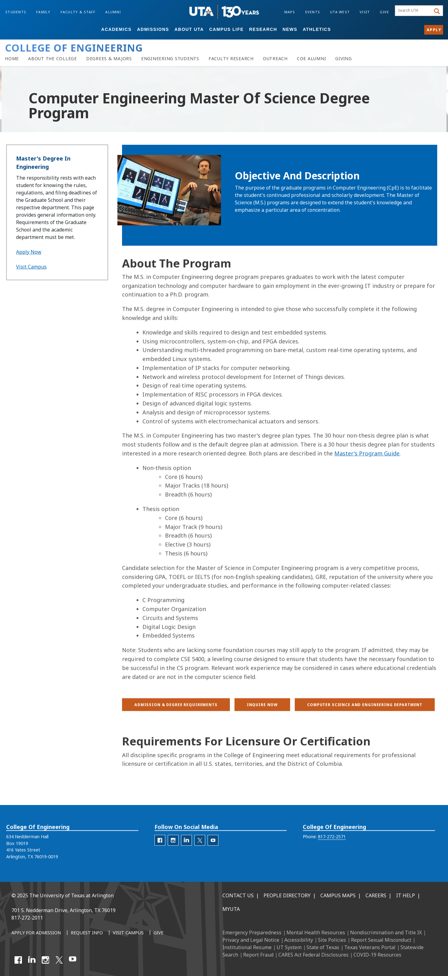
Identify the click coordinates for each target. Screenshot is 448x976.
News (289, 29)
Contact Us (238, 895)
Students (15, 12)
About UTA (189, 29)
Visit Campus (31, 266)
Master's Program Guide (366, 521)
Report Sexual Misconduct (381, 939)
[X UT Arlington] (59, 960)
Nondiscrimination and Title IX (386, 932)
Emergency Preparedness (251, 932)
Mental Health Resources (315, 932)
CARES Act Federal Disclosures (313, 954)
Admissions (153, 29)
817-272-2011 (27, 917)
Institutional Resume (247, 947)
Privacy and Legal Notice (250, 939)
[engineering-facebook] (159, 851)
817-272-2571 (332, 847)
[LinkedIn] (32, 960)
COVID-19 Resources (377, 954)
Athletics (317, 29)
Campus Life (226, 29)
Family (43, 12)
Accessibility (298, 939)
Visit (365, 12)
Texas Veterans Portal (369, 947)
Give (384, 12)
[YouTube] (72, 960)
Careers (376, 895)
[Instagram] (45, 960)
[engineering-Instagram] (173, 851)
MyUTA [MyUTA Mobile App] (231, 909)
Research (263, 29)
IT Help (405, 895)
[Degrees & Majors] (109, 59)
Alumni (113, 12)
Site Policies (332, 939)
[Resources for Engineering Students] (170, 59)
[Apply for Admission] (36, 933)
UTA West (340, 12)
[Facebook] (18, 960)
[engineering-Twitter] (199, 851)
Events (312, 12)
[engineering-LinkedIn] (186, 851)
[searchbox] (414, 11)
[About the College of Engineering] (52, 59)
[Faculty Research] (231, 59)
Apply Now (28, 251)
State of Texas (322, 947)
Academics (116, 29)
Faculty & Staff (78, 12)
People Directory (287, 895)
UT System (289, 947)
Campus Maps (338, 895)
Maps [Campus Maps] (289, 12)
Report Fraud (258, 954)
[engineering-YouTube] (213, 851)
